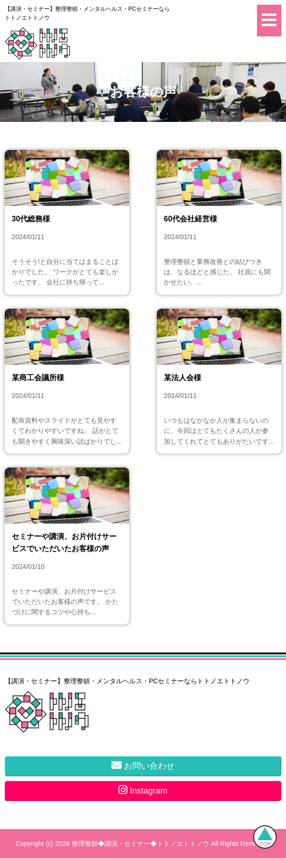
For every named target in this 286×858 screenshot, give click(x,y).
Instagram (142, 790)
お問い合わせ (143, 765)
